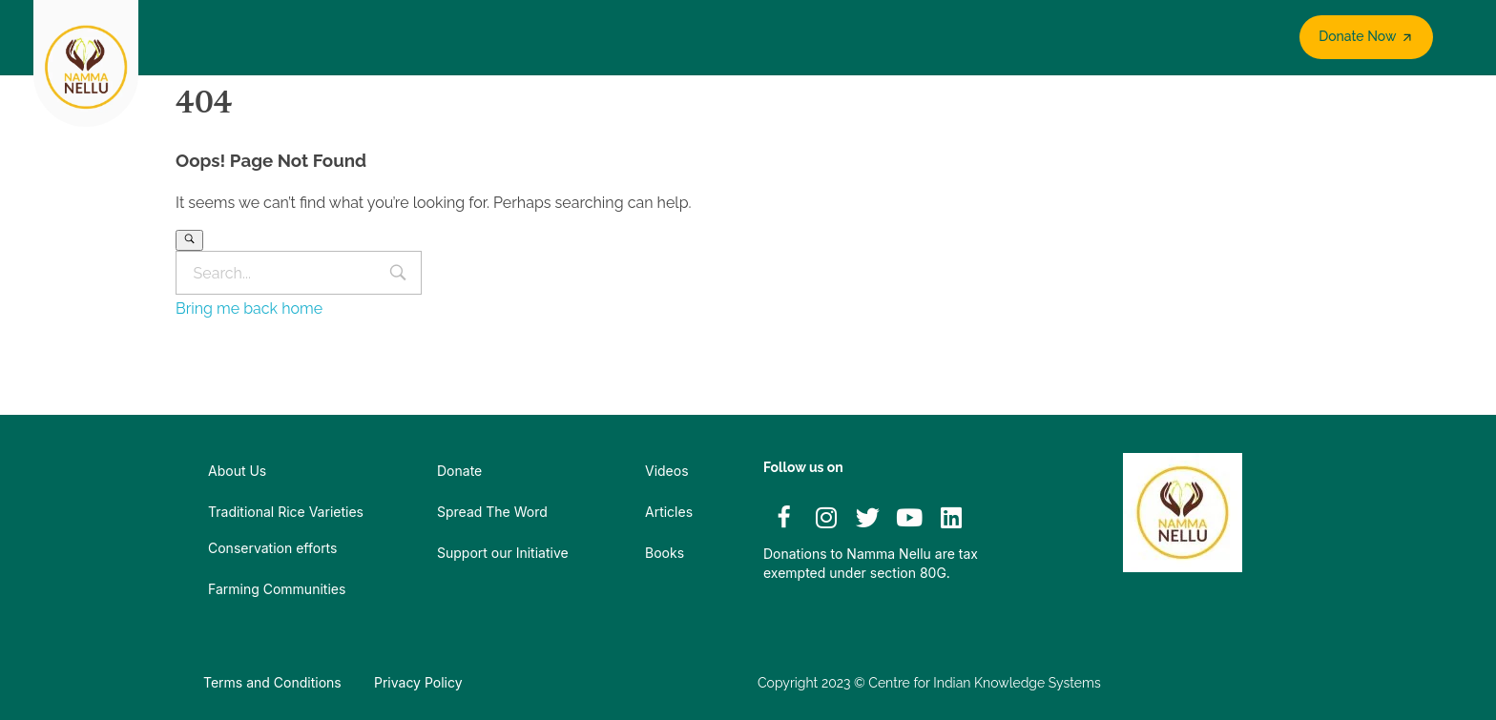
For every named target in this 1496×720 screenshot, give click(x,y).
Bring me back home (249, 308)
